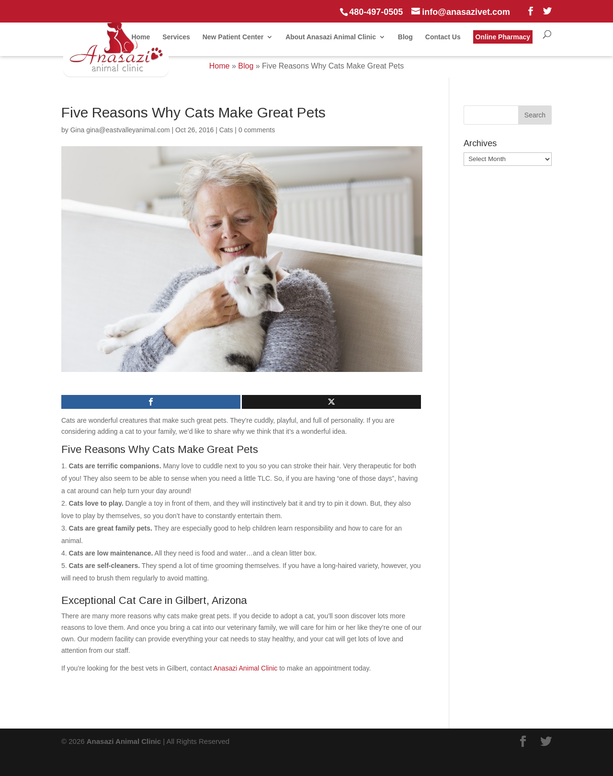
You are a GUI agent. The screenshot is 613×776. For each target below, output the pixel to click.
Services (176, 37)
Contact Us (443, 37)
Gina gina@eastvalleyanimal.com (120, 130)
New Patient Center (233, 37)
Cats (226, 130)
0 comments (256, 130)
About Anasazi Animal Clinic (330, 37)
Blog (405, 37)
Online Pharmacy (503, 37)
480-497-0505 (376, 12)
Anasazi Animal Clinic (246, 668)
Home (140, 37)
